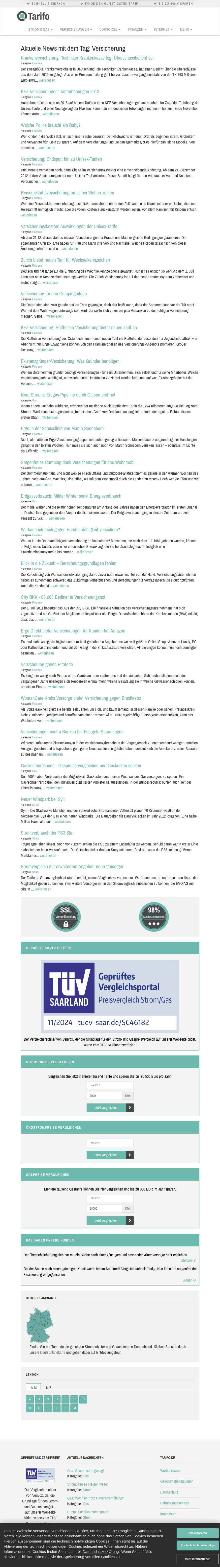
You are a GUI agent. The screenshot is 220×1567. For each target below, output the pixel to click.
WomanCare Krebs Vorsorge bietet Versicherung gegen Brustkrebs (81, 698)
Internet (163, 29)
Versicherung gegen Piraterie (47, 664)
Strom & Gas (40, 29)
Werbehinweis (170, 1470)
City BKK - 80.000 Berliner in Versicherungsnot (63, 597)
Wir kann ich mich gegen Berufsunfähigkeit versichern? (70, 529)
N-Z (48, 1387)
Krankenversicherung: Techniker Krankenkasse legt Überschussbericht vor (87, 58)
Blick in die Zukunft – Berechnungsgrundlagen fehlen (68, 563)
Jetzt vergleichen (114, 1107)
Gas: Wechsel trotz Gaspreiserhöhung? (95, 1498)
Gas (34, 400)
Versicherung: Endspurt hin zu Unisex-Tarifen (61, 159)
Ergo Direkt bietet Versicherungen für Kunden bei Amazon (73, 630)
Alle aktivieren (198, 1532)
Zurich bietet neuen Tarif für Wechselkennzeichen (65, 260)
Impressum (168, 1514)
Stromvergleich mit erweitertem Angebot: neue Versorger (72, 866)
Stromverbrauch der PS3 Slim (48, 833)
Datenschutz (169, 1492)
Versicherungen (76, 29)
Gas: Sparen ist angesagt (85, 1470)
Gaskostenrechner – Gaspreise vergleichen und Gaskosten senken (81, 765)
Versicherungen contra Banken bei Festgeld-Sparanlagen (72, 731)
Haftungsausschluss (174, 1503)
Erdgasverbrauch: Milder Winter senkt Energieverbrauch (71, 496)
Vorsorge (110, 29)
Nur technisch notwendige (198, 1545)
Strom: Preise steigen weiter (87, 1484)
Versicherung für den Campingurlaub (54, 293)
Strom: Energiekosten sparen (88, 1512)
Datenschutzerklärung (101, 1551)
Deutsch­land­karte (52, 1352)
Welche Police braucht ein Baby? (51, 125)
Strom (35, 805)
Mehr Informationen (198, 1558)
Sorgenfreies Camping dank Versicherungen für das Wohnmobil (78, 462)
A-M (34, 1387)
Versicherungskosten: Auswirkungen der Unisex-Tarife (69, 226)
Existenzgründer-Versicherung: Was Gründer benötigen (70, 361)
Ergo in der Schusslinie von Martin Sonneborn (62, 428)
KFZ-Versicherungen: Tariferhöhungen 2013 (60, 91)
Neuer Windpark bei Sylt (43, 799)
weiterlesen (47, 80)
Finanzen (137, 29)
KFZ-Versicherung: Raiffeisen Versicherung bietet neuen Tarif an (79, 327)
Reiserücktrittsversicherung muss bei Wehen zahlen (67, 192)
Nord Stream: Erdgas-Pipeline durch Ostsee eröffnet (68, 395)
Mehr (186, 29)
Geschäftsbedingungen (176, 1481)
